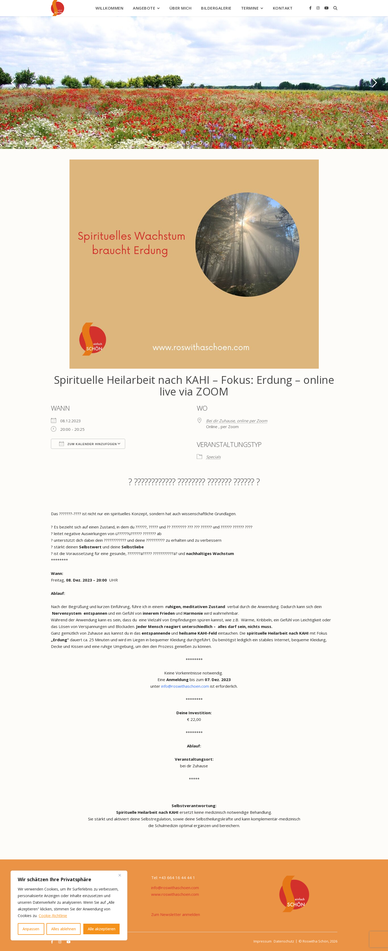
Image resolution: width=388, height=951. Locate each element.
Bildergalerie (216, 8)
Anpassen (31, 928)
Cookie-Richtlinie (53, 915)
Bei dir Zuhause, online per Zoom (236, 420)
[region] (69, 905)
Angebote (144, 8)
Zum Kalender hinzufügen (88, 443)
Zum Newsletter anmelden (175, 914)
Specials (213, 456)
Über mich (180, 8)
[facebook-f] (311, 7)
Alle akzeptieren (101, 928)
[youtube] (326, 7)
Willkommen (109, 8)
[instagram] (318, 7)
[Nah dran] (122, 875)
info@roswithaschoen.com (185, 686)
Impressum (263, 941)
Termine (250, 8)
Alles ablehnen (63, 928)
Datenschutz (284, 941)
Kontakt (283, 8)
